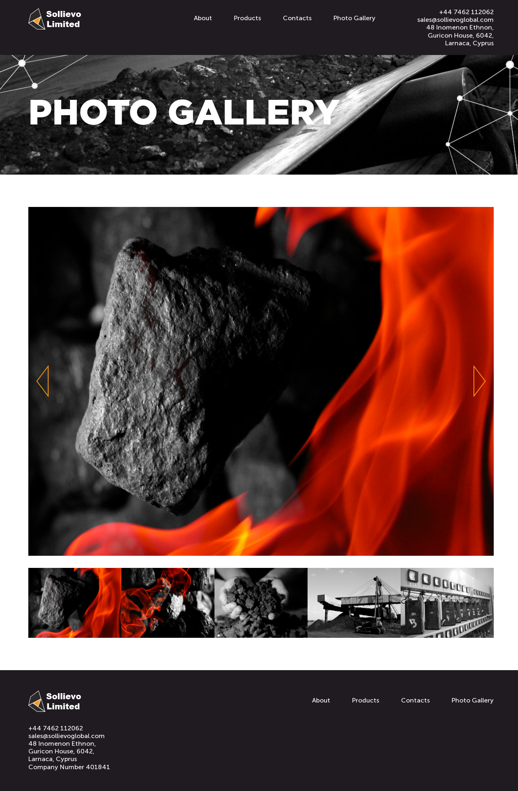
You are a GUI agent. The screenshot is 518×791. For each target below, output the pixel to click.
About (203, 18)
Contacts (297, 18)
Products (247, 18)
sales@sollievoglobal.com (455, 19)
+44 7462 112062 (466, 12)
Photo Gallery (354, 18)
